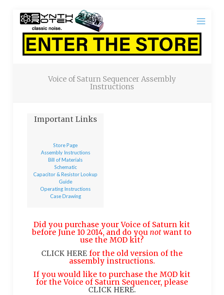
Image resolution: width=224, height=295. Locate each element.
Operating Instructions (65, 189)
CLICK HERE (64, 253)
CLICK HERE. (112, 289)
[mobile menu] (201, 21)
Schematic (65, 167)
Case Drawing (65, 196)
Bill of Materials (65, 160)
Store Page (65, 145)
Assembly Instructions (65, 152)
